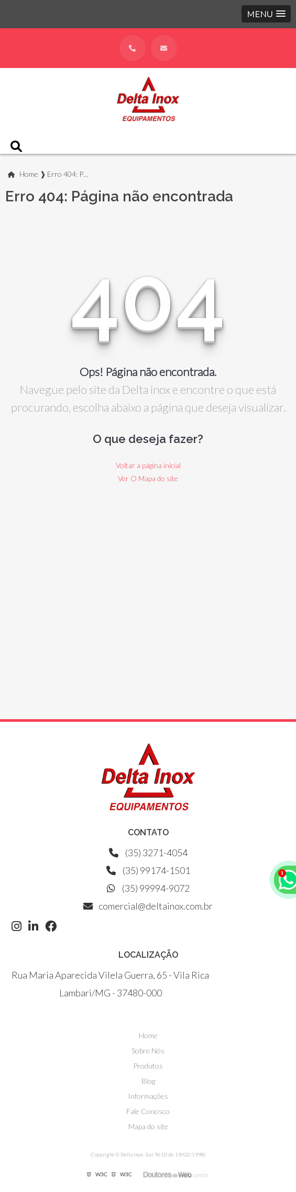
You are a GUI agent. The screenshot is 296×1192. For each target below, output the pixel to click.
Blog (148, 1080)
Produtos (148, 1065)
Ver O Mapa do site (148, 478)
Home (148, 1035)
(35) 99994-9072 (148, 888)
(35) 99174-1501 (148, 870)
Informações (148, 1096)
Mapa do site (148, 1126)
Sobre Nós (148, 1050)
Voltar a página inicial (148, 465)
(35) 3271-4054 (148, 852)
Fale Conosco (148, 1111)
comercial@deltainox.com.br (148, 906)
